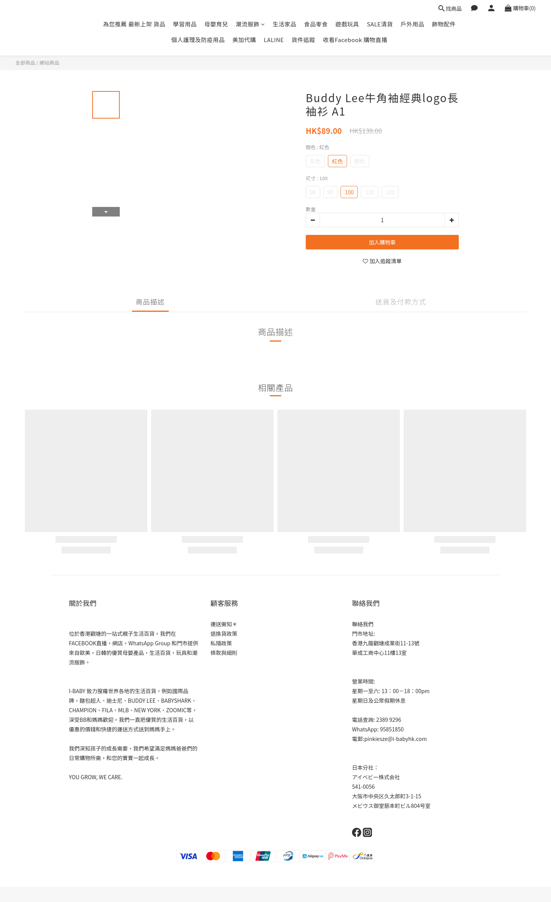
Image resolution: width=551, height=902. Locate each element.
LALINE (274, 40)
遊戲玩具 (347, 24)
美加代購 (244, 40)
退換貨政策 (223, 633)
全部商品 (25, 62)
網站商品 (49, 62)
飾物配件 (444, 24)
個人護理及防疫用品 (198, 40)
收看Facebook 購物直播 (355, 40)
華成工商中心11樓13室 (379, 652)
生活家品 (285, 24)
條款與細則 (223, 652)
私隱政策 (221, 643)
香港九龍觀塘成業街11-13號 (385, 643)
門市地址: (363, 633)
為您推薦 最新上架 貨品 (134, 24)
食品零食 (316, 24)
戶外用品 (412, 24)
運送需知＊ (223, 624)
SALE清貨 (380, 24)
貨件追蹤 (303, 40)
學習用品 (185, 24)
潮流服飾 (250, 24)
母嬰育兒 (216, 24)
